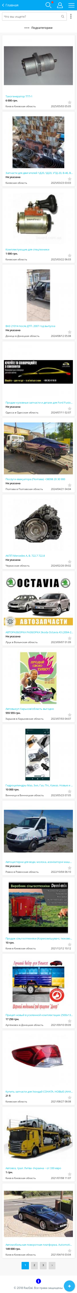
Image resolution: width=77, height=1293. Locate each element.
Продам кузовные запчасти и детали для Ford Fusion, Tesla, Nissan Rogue (39, 402)
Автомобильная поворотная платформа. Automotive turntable (39, 1244)
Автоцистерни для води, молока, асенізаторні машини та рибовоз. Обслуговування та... (39, 862)
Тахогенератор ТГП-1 (19, 96)
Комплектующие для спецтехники (27, 249)
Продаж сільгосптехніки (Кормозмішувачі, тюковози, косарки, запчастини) (39, 938)
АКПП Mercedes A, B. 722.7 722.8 (25, 555)
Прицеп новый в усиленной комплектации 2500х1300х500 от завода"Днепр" (39, 1015)
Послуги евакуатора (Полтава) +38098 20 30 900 (35, 479)
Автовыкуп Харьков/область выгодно (30, 709)
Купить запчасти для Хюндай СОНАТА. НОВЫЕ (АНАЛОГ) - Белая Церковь (39, 1091)
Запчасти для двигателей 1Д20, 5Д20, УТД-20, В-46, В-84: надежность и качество (39, 173)
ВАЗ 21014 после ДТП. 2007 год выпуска (30, 326)
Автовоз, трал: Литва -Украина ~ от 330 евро (33, 1168)
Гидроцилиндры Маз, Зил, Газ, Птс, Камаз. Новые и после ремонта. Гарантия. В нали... (39, 785)
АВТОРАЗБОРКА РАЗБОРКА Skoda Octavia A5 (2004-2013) (39, 632)
